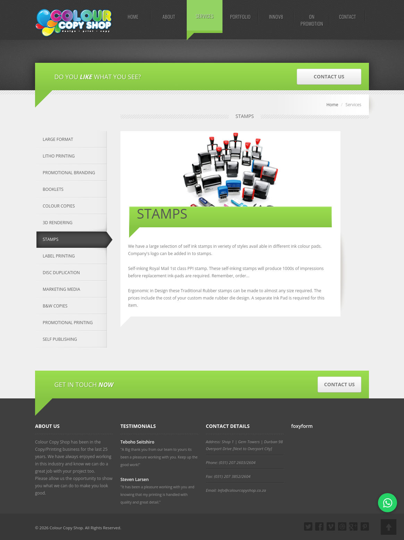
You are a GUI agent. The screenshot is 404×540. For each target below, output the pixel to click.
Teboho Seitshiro (137, 442)
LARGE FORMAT (58, 139)
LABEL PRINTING (59, 256)
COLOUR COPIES (59, 206)
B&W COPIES (55, 306)
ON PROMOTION (312, 20)
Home (332, 105)
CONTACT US (329, 76)
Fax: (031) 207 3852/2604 (228, 476)
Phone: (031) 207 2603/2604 (230, 462)
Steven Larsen (134, 479)
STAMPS (50, 239)
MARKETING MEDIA (61, 289)
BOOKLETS (53, 189)
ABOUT (168, 16)
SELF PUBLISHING (60, 339)
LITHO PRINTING (59, 156)
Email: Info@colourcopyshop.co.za (236, 490)
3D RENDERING (58, 223)
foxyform (302, 426)
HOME (133, 16)
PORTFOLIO (240, 16)
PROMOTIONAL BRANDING (69, 173)
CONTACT (347, 16)
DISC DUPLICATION (61, 273)
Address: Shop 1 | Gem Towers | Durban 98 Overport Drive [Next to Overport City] (244, 445)
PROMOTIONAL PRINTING (68, 323)
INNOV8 (276, 16)
